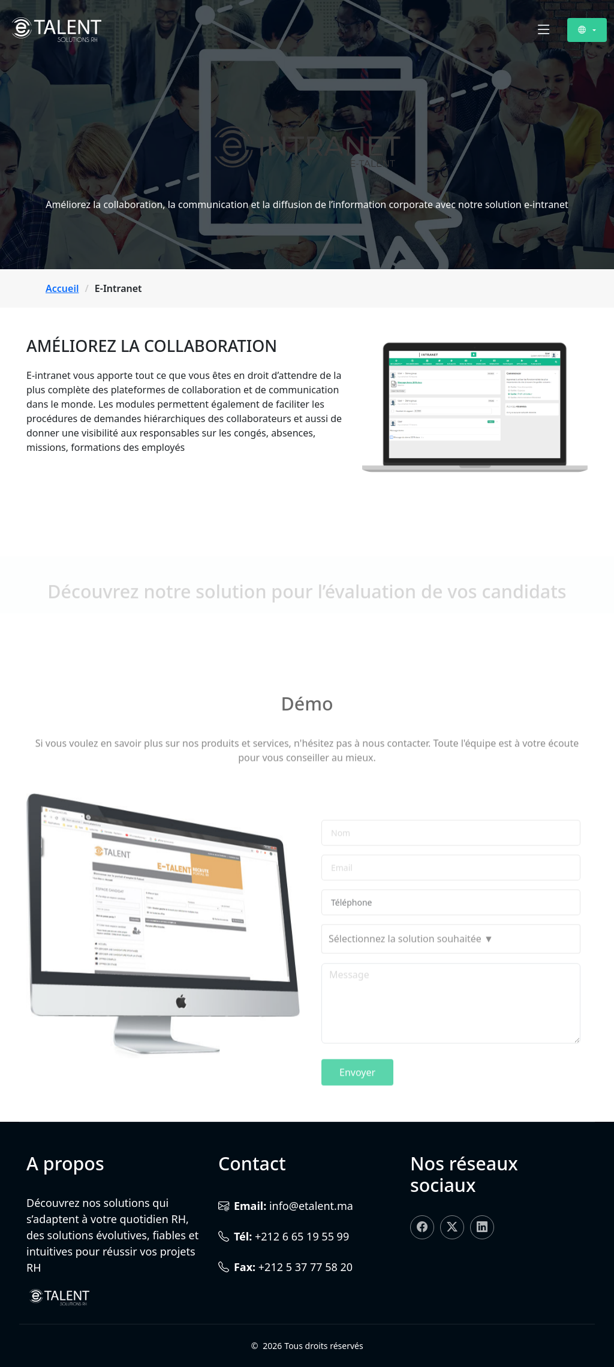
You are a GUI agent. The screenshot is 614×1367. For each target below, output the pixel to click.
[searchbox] (451, 977)
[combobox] (450, 977)
